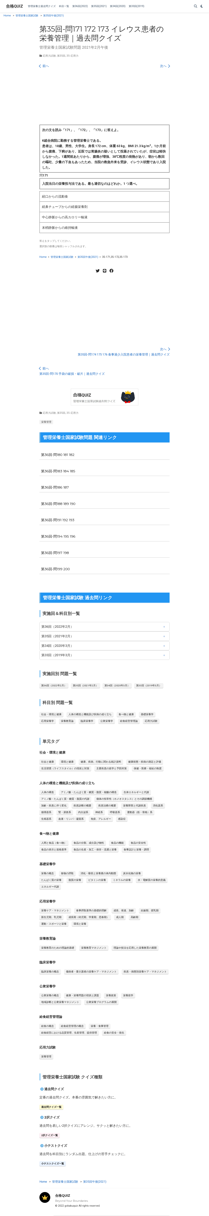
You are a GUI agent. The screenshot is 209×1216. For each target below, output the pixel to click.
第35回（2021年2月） (57, 636)
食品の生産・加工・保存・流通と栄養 (95, 849)
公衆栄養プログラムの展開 (101, 1002)
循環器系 (46, 812)
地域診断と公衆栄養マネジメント (60, 1002)
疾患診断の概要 (82, 805)
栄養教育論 (67, 721)
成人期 (120, 917)
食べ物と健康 (126, 714)
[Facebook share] (111, 270)
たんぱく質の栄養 (51, 880)
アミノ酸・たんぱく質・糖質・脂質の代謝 (65, 798)
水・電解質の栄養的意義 (152, 880)
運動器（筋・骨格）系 (139, 812)
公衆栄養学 (106, 721)
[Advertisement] (104, 97)
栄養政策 (111, 995)
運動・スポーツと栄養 (54, 923)
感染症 (122, 818)
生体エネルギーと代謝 (136, 792)
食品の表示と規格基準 (54, 849)
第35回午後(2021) (53, 15)
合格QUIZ (14, 6)
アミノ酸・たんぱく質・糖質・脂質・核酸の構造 (89, 792)
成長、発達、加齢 (124, 910)
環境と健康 (67, 761)
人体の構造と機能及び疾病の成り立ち (90, 714)
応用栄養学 (47, 721)
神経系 (99, 812)
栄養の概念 (47, 873)
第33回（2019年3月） (57, 655)
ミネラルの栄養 (122, 880)
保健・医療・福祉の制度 (148, 768)
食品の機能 (117, 842)
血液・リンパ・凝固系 (71, 818)
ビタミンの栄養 (97, 880)
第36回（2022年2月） (57, 626)
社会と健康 (47, 761)
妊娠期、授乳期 (150, 910)
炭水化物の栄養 (132, 873)
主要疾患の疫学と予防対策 (111, 768)
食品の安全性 (138, 842)
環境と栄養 (80, 923)
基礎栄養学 (147, 714)
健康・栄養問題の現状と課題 (82, 995)
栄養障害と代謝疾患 (134, 805)
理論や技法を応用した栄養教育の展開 (135, 947)
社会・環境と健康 (51, 714)
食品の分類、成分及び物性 (89, 842)
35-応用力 (72, 55)
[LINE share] (104, 270)
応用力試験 (49, 55)
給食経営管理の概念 (72, 1026)
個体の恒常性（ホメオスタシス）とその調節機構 (124, 798)
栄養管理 (46, 421)
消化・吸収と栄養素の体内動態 (98, 873)
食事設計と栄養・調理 (136, 849)
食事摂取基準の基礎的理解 (91, 910)
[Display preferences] (202, 6)
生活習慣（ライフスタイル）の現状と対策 (65, 768)
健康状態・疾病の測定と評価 (144, 761)
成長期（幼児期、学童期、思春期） (89, 917)
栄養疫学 (128, 995)
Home (7, 15)
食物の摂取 (67, 873)
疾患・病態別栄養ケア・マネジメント (145, 971)
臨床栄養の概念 (50, 971)
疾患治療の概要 (107, 805)
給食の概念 (47, 1026)
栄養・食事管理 (99, 1026)
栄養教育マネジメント (93, 947)
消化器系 (158, 805)
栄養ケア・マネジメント (55, 910)
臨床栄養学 (87, 721)
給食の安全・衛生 (114, 1032)
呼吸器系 (115, 812)
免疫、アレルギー (101, 818)
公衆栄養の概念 (50, 995)
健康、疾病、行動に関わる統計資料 (101, 761)
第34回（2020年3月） (57, 646)
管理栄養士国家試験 (27, 15)
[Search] (195, 6)
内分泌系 (83, 812)
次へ (165, 66)
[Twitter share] (97, 270)
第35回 (61, 55)
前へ (44, 66)
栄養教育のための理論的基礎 (57, 947)
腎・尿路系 (64, 812)
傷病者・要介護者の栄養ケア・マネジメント (91, 971)
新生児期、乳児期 (51, 917)
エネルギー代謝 (50, 886)
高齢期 (134, 917)
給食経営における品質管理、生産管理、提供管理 (69, 1032)
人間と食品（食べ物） (54, 842)
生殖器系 (46, 818)
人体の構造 (47, 792)
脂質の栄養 (75, 880)
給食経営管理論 (129, 721)
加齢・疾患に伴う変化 (54, 805)
